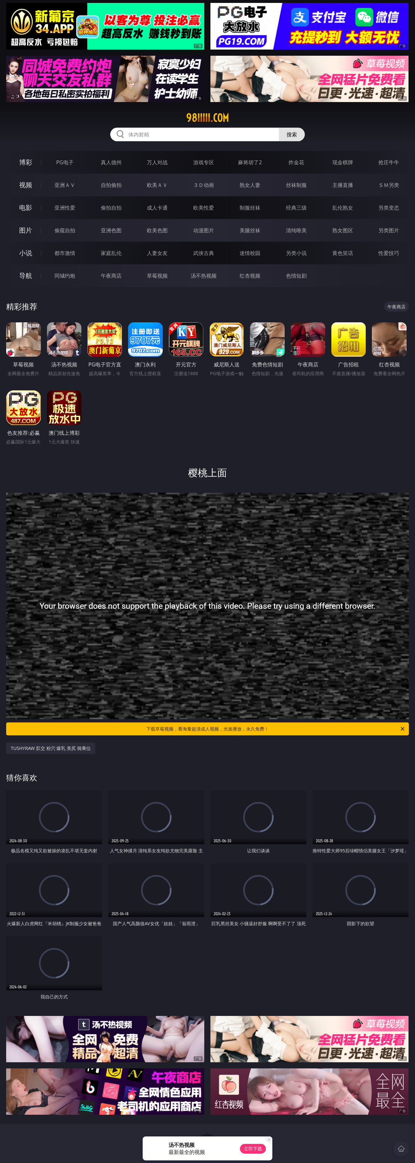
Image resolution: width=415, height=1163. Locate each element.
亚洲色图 (111, 230)
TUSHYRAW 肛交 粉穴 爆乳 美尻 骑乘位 (50, 748)
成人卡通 (157, 207)
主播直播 (342, 185)
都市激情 (64, 253)
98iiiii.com (207, 117)
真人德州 (111, 162)
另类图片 (388, 230)
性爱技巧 (388, 253)
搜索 (292, 134)
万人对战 (157, 162)
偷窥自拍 (64, 230)
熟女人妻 (250, 185)
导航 (25, 275)
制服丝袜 (250, 207)
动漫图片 (203, 230)
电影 (25, 207)
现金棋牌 (342, 162)
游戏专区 (203, 162)
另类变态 (388, 207)
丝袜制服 (296, 185)
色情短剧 (296, 275)
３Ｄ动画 (203, 185)
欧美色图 (157, 230)
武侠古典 (203, 253)
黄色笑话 (342, 253)
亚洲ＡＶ (64, 185)
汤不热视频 (204, 275)
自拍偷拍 (111, 185)
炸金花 (296, 162)
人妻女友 (157, 253)
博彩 (25, 162)
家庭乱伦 (111, 253)
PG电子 (64, 162)
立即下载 (253, 1149)
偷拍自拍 (111, 207)
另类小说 (296, 253)
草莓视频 (157, 275)
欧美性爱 (203, 207)
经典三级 (296, 207)
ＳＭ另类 (388, 185)
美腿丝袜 (250, 230)
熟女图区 (342, 230)
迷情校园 (250, 253)
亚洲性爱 (64, 207)
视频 (25, 184)
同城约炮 (64, 275)
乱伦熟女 (342, 207)
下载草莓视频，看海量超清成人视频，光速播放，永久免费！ (276, 729)
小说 (25, 252)
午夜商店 (111, 275)
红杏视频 (250, 275)
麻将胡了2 (250, 162)
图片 (25, 230)
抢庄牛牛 (388, 162)
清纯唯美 (296, 230)
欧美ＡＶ (157, 185)
